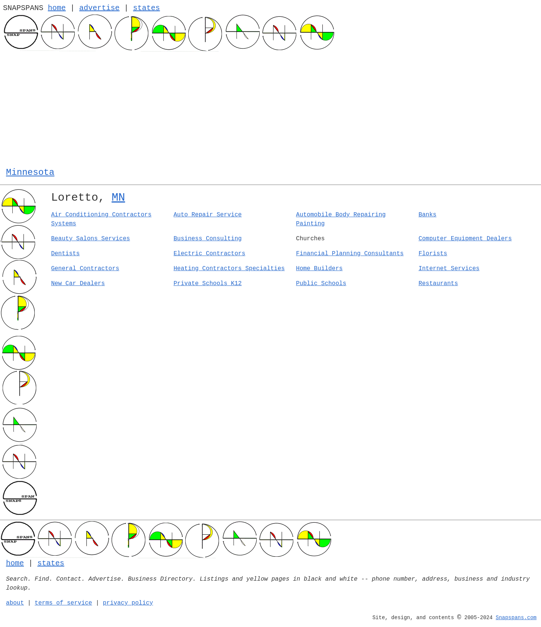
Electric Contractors (209, 253)
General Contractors (85, 268)
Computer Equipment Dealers (465, 238)
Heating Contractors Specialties (229, 268)
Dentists (65, 253)
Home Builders (319, 268)
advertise (99, 8)
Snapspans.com (516, 618)
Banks (427, 214)
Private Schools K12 (207, 283)
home (57, 8)
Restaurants (438, 283)
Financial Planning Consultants (350, 253)
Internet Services (448, 268)
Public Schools (321, 283)
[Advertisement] (270, 107)
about (15, 603)
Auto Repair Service (207, 214)
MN (118, 197)
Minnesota (30, 172)
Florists (432, 253)
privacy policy (128, 603)
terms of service (63, 603)
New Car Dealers (78, 283)
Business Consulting (207, 238)
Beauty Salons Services (90, 238)
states (146, 8)
